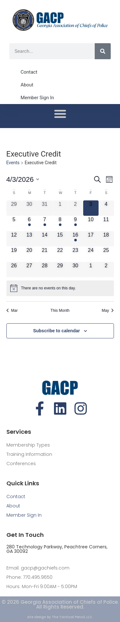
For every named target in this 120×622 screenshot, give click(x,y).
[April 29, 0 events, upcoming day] (60, 269)
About (26, 85)
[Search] (103, 51)
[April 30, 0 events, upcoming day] (75, 269)
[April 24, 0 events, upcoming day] (91, 254)
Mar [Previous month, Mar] (12, 310)
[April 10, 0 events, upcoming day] (91, 223)
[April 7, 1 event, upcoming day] (44, 223)
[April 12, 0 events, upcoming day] (14, 238)
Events (13, 162)
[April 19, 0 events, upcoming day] (14, 254)
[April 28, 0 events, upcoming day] (44, 269)
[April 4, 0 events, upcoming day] (106, 208)
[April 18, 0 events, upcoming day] (106, 238)
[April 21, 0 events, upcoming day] (44, 254)
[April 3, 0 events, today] (91, 208)
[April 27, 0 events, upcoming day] (29, 269)
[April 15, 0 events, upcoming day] (60, 238)
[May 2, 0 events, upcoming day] (106, 269)
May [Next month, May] (108, 310)
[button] (60, 113)
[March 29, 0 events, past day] (14, 208)
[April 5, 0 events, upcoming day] (14, 223)
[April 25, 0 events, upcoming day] (106, 254)
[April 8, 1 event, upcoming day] (60, 223)
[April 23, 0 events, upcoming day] (75, 254)
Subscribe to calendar (56, 330)
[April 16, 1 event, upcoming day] (75, 238)
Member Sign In (37, 98)
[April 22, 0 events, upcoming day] (60, 254)
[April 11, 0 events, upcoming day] (106, 223)
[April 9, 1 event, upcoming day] (75, 223)
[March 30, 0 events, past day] (29, 208)
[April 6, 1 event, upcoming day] (29, 223)
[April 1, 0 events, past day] (60, 208)
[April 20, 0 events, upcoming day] (29, 254)
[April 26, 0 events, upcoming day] (14, 269)
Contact (28, 72)
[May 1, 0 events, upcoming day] (91, 269)
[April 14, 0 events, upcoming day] (44, 238)
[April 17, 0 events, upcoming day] (91, 238)
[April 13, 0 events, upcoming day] (29, 238)
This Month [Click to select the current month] (60, 310)
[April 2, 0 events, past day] (75, 208)
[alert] (60, 288)
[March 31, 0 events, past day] (44, 208)
